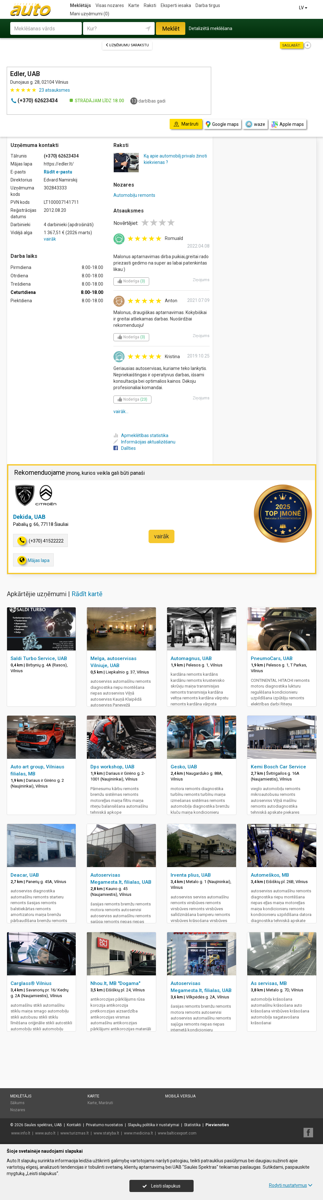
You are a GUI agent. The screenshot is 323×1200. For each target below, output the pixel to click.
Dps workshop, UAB (112, 767)
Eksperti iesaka (176, 5)
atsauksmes (54, 90)
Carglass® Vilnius (31, 983)
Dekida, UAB (29, 516)
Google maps (222, 124)
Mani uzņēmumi (89, 13)
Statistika (192, 1125)
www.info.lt (20, 1133)
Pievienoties (217, 1125)
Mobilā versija (180, 1096)
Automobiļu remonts (134, 195)
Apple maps (287, 124)
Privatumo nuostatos (104, 1125)
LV (303, 7)
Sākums (17, 1103)
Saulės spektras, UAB (43, 1125)
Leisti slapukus (161, 1185)
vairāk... (120, 411)
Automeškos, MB (270, 875)
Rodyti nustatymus (290, 1185)
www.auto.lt (45, 1133)
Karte (133, 5)
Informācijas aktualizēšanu (144, 441)
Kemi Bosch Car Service (278, 767)
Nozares (17, 1110)
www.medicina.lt (138, 1133)
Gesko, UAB (184, 767)
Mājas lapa (33, 560)
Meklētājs (80, 5)
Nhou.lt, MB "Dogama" (115, 983)
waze (255, 124)
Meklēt (171, 28)
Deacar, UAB (25, 875)
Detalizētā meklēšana (210, 28)
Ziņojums (201, 280)
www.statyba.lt (106, 1133)
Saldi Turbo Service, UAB (39, 658)
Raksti (150, 5)
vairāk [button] (161, 536)
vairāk (50, 239)
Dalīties (124, 448)
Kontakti (74, 1125)
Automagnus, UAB (191, 658)
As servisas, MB (269, 983)
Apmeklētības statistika (140, 435)
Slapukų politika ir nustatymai (153, 1125)
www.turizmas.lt (74, 1133)
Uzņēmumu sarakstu (127, 45)
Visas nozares (110, 5)
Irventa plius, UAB (191, 875)
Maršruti (106, 1103)
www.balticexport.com (177, 1133)
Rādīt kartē (87, 594)
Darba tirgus (208, 5)
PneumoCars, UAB (272, 658)
